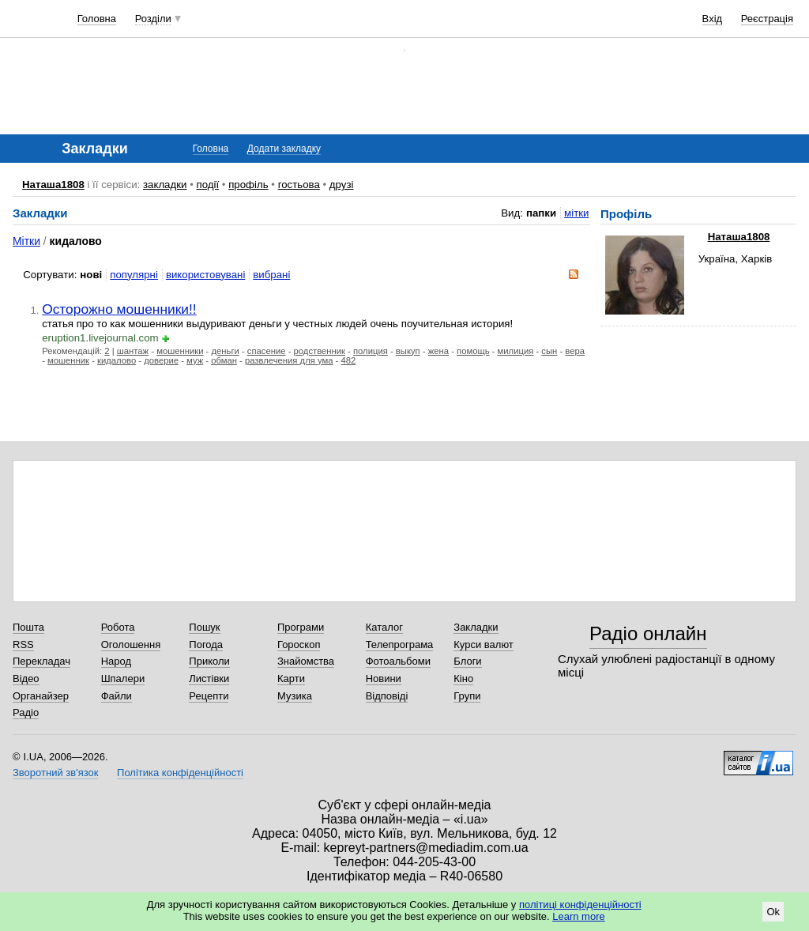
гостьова (299, 184)
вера (575, 351)
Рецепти (208, 696)
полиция (370, 351)
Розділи (153, 18)
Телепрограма (400, 644)
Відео (26, 678)
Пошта (28, 627)
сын (549, 351)
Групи (466, 696)
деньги (225, 351)
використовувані (205, 275)
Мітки (26, 241)
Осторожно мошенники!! (119, 309)
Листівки (209, 678)
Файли (116, 696)
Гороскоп (298, 644)
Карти (291, 678)
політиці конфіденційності (580, 904)
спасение (266, 351)
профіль (248, 184)
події (207, 184)
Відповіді (387, 696)
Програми (300, 627)
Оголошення (131, 644)
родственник (319, 351)
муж (194, 360)
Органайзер (41, 696)
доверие (161, 360)
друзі (341, 184)
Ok (773, 912)
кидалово (116, 360)
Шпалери (123, 678)
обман (224, 360)
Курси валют (483, 644)
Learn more (578, 916)
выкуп (408, 351)
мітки (576, 213)
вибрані (271, 275)
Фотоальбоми (398, 661)
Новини (383, 678)
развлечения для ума (289, 360)
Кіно (463, 678)
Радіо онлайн (648, 633)
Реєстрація (767, 18)
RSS (23, 644)
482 (348, 360)
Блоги (467, 661)
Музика (294, 696)
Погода (206, 644)
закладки (165, 184)
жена (438, 351)
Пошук (204, 627)
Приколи (209, 661)
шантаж (133, 351)
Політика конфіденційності (180, 772)
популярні (134, 275)
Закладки (475, 627)
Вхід (712, 18)
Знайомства (305, 661)
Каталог (384, 627)
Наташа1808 (53, 184)
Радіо (26, 712)
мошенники (179, 351)
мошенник (68, 360)
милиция (516, 351)
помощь (473, 351)
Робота (118, 627)
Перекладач (41, 661)
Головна (96, 18)
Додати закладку (284, 148)
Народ (116, 661)
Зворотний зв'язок (55, 772)
